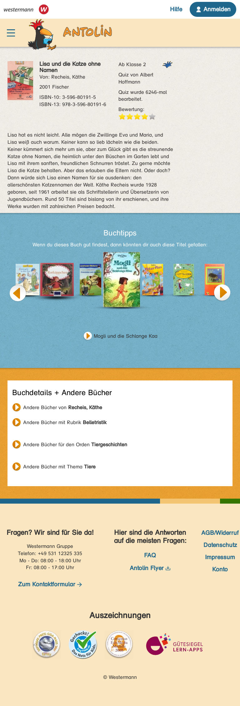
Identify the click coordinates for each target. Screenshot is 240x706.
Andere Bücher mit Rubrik (65, 422)
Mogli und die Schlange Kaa (126, 336)
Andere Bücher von (62, 407)
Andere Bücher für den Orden (75, 444)
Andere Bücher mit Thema (59, 467)
